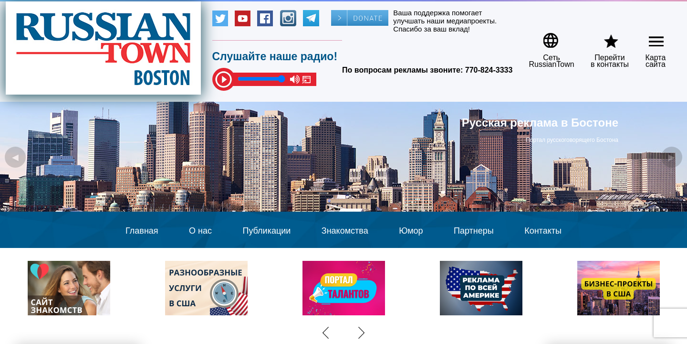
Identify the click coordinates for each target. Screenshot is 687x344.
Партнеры (474, 231)
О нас (200, 231)
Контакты (543, 231)
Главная (141, 231)
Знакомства (345, 231)
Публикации (266, 231)
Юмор (411, 231)
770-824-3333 (489, 70)
